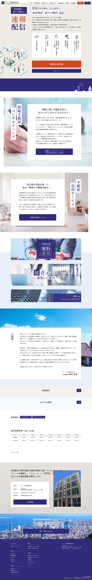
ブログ (29, 564)
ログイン (12, 557)
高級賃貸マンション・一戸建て (33, 546)
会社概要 (73, 3)
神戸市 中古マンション (15, 546)
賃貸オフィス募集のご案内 (33, 548)
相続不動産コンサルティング (33, 557)
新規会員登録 (13, 555)
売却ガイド (53, 3)
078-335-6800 (48, 523)
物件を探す (37, 3)
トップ (30, 3)
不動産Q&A (61, 3)
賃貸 (67, 3)
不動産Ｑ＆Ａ (13, 561)
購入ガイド (45, 3)
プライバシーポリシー (32, 562)
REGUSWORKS (89, 576)
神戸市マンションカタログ (33, 555)
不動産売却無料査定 (14, 572)
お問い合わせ (30, 561)
